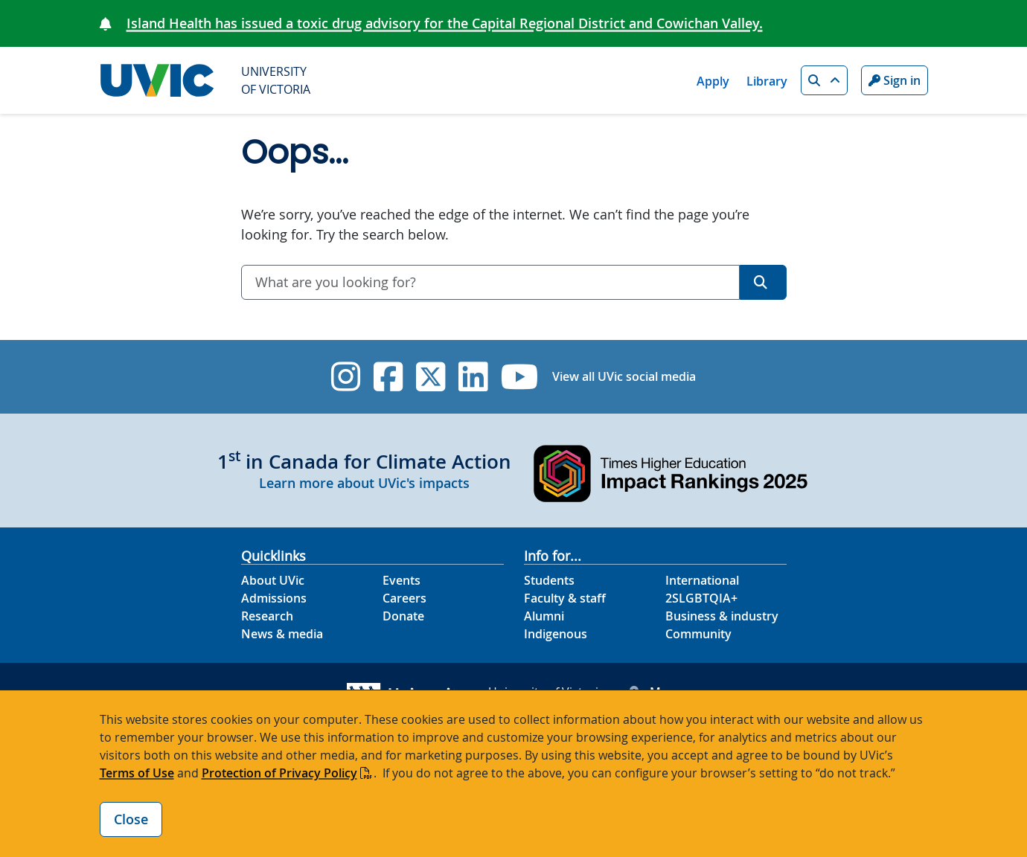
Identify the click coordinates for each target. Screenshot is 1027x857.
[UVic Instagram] (345, 377)
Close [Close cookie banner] (131, 819)
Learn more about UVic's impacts (364, 483)
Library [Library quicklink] (766, 81)
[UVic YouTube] (520, 377)
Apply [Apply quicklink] (713, 81)
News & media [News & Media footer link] (282, 634)
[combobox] (490, 282)
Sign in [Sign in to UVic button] (894, 80)
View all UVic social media (624, 376)
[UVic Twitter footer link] (430, 377)
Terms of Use (137, 773)
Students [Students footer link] (549, 580)
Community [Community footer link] (698, 634)
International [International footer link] (702, 580)
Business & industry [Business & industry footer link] (721, 616)
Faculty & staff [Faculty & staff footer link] (565, 598)
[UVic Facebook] (388, 377)
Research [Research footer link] (267, 616)
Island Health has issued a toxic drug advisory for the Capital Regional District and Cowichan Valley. (445, 23)
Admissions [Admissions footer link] (274, 598)
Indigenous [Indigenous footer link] (555, 634)
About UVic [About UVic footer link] (272, 580)
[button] (824, 80)
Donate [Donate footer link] (403, 616)
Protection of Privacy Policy (279, 773)
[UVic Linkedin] (472, 377)
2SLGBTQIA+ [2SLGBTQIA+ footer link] (701, 598)
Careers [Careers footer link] (404, 598)
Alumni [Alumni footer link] (544, 616)
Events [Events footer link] (401, 580)
